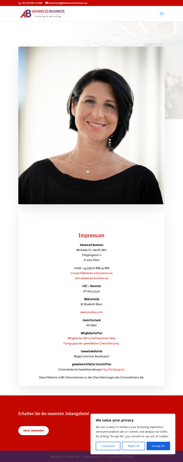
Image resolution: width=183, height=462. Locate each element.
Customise (108, 446)
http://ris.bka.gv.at (113, 369)
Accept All (158, 446)
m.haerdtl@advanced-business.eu (92, 273)
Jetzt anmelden (33, 430)
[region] (133, 434)
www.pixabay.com (91, 312)
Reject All (133, 446)
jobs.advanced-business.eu (91, 278)
